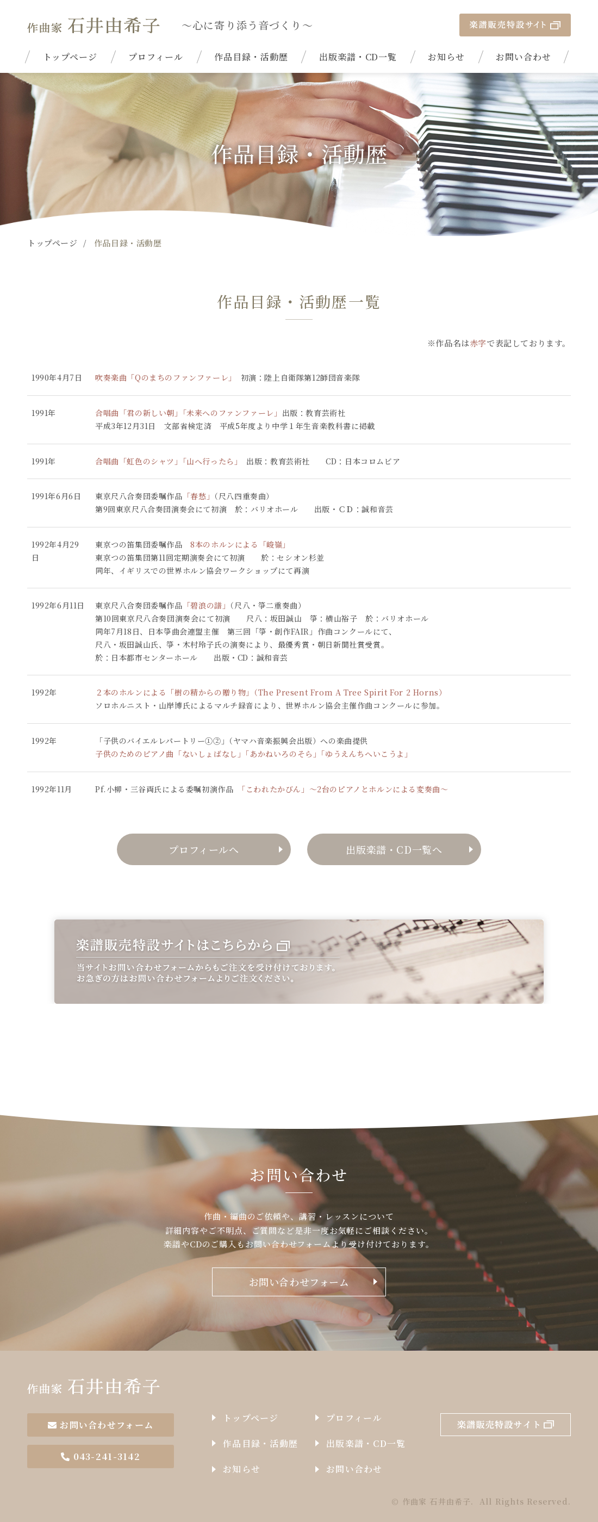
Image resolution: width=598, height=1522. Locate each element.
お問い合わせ (523, 57)
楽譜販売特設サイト (515, 25)
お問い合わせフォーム (299, 1282)
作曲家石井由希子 (93, 1386)
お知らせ (446, 57)
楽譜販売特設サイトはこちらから (299, 962)
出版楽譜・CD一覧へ (394, 849)
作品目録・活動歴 (251, 57)
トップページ (70, 57)
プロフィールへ (204, 849)
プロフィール (155, 57)
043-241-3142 (100, 1456)
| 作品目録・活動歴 (93, 25)
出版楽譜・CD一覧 (358, 57)
